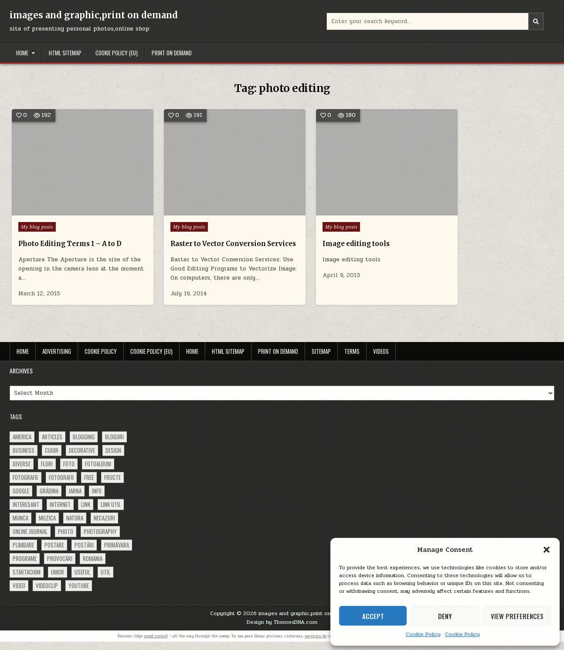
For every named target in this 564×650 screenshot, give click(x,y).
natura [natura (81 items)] (74, 526)
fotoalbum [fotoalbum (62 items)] (98, 472)
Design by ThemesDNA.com (282, 630)
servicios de (315, 644)
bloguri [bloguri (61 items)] (114, 445)
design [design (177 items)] (113, 458)
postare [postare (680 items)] (54, 553)
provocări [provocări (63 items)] (59, 566)
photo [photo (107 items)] (65, 539)
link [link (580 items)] (85, 512)
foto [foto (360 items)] (69, 472)
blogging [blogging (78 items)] (84, 445)
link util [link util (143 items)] (111, 512)
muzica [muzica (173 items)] (47, 526)
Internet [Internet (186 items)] (60, 512)
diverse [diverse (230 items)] (22, 472)
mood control (156, 644)
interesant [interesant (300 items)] (26, 512)
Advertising (56, 359)
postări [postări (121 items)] (84, 553)
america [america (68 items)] (22, 445)
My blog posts (37, 216)
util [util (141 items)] (105, 580)
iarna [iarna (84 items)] (75, 499)
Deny (445, 616)
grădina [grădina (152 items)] (49, 499)
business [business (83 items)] (23, 458)
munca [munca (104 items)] (20, 526)
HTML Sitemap (65, 52)
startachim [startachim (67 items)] (27, 580)
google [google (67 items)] (21, 499)
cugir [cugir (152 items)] (51, 458)
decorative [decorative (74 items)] (82, 458)
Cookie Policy (423, 634)
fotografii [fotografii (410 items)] (61, 485)
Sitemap (321, 359)
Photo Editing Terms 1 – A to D (72, 233)
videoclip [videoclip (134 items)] (47, 593)
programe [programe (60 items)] (25, 566)
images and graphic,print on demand (94, 15)
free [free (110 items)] (89, 485)
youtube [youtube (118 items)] (78, 593)
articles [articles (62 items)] (52, 445)
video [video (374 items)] (19, 593)
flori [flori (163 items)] (47, 472)
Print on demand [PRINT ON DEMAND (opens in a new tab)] (172, 52)
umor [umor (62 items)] (57, 580)
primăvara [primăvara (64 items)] (116, 553)
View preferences (517, 616)
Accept (373, 616)
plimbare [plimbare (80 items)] (23, 553)
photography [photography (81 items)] (100, 539)
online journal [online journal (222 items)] (30, 539)
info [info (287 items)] (97, 499)
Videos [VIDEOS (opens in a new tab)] (381, 359)
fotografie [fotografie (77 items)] (25, 485)
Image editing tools (328, 233)
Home (22, 52)
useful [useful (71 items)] (82, 580)
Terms (352, 359)
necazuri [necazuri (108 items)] (104, 526)
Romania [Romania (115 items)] (92, 566)
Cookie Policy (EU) (116, 52)
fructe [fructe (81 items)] (112, 485)
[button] (546, 549)
